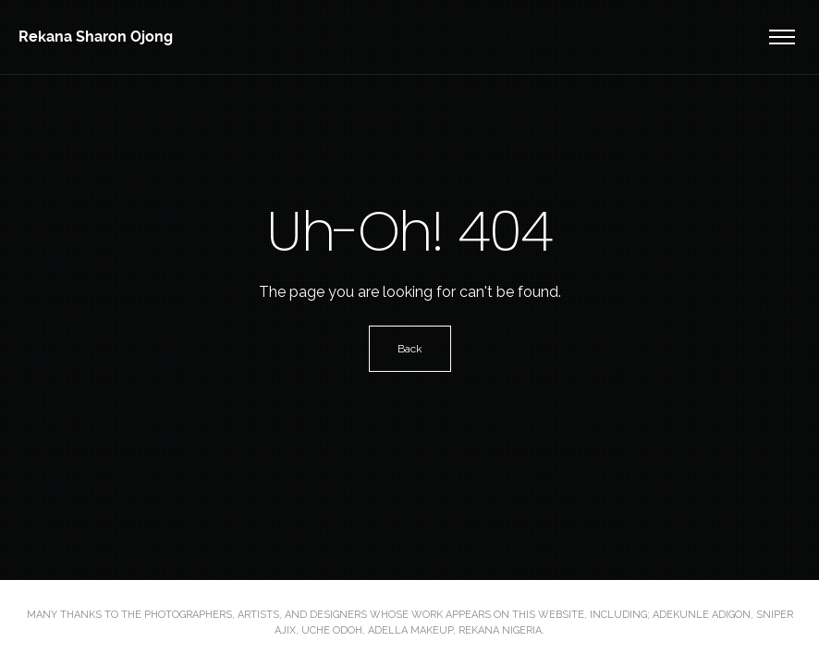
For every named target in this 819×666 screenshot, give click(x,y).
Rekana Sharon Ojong (95, 36)
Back (409, 348)
